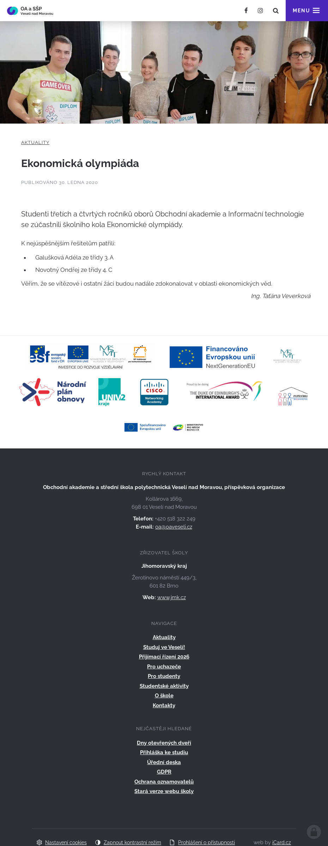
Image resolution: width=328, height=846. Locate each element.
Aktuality (35, 142)
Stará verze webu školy (164, 791)
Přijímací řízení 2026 (164, 657)
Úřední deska (164, 762)
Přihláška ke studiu (164, 752)
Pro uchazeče (164, 666)
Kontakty (164, 705)
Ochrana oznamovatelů (164, 782)
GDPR (164, 772)
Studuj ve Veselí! (164, 647)
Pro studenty (164, 676)
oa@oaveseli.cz (173, 527)
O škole (164, 695)
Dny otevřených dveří (164, 743)
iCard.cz (281, 842)
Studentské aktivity (164, 686)
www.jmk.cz (171, 597)
